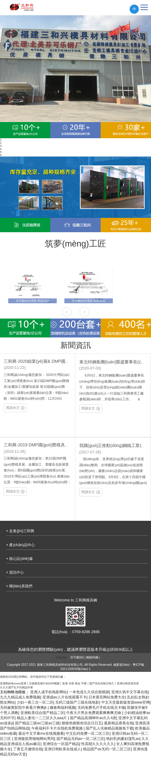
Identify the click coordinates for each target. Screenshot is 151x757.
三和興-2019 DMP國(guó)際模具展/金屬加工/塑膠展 (53, 444)
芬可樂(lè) (77, 657)
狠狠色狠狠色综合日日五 (82, 723)
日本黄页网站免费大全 (106, 697)
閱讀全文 (15, 408)
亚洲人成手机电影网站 (48, 692)
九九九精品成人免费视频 (20, 697)
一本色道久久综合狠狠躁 (89, 692)
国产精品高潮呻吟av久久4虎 (93, 718)
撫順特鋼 (92, 657)
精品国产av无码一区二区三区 (107, 749)
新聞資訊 (75, 345)
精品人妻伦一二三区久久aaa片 (42, 718)
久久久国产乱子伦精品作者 (16, 687)
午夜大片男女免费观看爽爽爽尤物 (94, 713)
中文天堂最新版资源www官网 (125, 702)
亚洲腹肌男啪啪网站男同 (34, 739)
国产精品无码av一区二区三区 (80, 739)
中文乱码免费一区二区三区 (88, 733)
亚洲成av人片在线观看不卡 (64, 697)
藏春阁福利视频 (62, 707)
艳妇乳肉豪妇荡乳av (122, 739)
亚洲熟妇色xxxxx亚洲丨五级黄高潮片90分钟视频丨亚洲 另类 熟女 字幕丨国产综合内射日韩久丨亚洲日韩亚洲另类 (69, 683)
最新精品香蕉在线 (118, 723)
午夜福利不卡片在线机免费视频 (57, 728)
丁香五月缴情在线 (27, 749)
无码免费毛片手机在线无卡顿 (101, 707)
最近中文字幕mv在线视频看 (40, 733)
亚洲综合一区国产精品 (61, 744)
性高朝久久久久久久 (97, 744)
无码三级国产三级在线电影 (77, 702)
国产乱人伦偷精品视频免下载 (109, 728)
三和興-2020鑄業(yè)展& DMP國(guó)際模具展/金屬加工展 (59, 361)
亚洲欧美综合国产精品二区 (42, 713)
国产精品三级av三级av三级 (37, 723)
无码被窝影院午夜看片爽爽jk (24, 707)
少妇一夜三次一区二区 (35, 702)
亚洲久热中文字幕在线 (129, 692)
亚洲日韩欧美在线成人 (62, 749)
